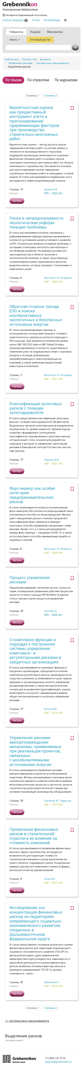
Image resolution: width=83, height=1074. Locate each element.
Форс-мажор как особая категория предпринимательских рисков (32, 495)
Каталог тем (29, 59)
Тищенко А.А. (51, 459)
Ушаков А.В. (51, 189)
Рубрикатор (16, 31)
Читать (17, 201)
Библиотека (12, 59)
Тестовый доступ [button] (40, 39)
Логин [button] (36, 20)
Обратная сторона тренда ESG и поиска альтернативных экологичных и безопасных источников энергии (35, 315)
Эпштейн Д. (50, 611)
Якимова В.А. (51, 982)
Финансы (45, 59)
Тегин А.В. (49, 879)
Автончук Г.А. (51, 277)
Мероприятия (55, 31)
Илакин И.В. (67, 549)
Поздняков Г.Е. (69, 277)
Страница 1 (32, 95)
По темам (13, 80)
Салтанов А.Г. (52, 800)
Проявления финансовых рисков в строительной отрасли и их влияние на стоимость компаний (33, 836)
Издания (35, 31)
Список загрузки (15, 20)
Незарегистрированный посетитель (25, 15)
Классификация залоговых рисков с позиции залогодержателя (35, 408)
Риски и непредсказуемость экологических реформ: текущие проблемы (36, 223)
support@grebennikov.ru (58, 1061)
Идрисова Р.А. (69, 800)
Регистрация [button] (52, 20)
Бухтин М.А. (50, 709)
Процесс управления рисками (29, 579)
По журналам (66, 80)
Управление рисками (20, 63)
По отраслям (38, 80)
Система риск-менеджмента (52, 63)
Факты (14, 39)
